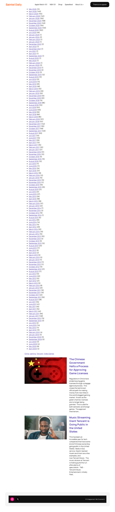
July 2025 (32, 32)
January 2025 (34, 35)
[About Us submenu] (83, 4)
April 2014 (32, 227)
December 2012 (35, 262)
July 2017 (32, 135)
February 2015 (34, 203)
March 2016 (33, 173)
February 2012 (34, 285)
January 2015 (34, 206)
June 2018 (33, 110)
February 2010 (34, 332)
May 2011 (32, 306)
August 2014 (33, 217)
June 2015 (33, 194)
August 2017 (33, 133)
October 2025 (34, 25)
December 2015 (35, 180)
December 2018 (35, 96)
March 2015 (33, 201)
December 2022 (35, 44)
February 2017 (34, 147)
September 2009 (35, 339)
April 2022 (33, 46)
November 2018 (35, 98)
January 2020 (34, 65)
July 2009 (32, 342)
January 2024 (34, 37)
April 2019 (32, 86)
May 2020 (32, 60)
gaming (33, 353)
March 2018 (33, 117)
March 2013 (33, 255)
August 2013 (33, 245)
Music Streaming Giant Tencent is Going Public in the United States (79, 424)
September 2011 (35, 297)
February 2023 (34, 39)
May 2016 (32, 168)
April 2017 (32, 142)
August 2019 (33, 77)
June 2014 (33, 222)
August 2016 (33, 161)
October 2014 (34, 213)
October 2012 (34, 267)
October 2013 (34, 241)
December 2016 (35, 152)
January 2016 (34, 178)
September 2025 (35, 28)
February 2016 (34, 175)
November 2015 (35, 182)
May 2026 (32, 9)
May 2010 (32, 327)
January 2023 (34, 42)
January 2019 (34, 93)
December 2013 (35, 236)
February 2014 (34, 231)
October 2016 (34, 156)
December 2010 (35, 318)
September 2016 (35, 159)
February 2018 (34, 119)
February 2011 (34, 313)
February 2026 (34, 16)
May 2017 (32, 140)
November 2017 (35, 126)
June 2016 (33, 166)
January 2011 (34, 316)
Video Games (49, 353)
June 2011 (32, 304)
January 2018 (34, 121)
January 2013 (34, 260)
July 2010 (32, 323)
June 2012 (33, 276)
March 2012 (33, 283)
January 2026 (34, 18)
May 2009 (32, 346)
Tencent (40, 353)
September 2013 (35, 243)
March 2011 (33, 311)
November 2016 (35, 154)
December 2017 (35, 124)
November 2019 (35, 70)
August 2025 (34, 30)
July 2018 (32, 107)
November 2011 (34, 292)
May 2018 (32, 112)
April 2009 (33, 349)
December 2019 (35, 67)
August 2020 (34, 58)
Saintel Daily (14, 4)
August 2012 (33, 271)
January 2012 (34, 288)
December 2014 (35, 208)
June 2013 (33, 248)
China (27, 353)
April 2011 (32, 309)
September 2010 (35, 320)
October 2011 (34, 295)
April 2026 (33, 11)
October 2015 (34, 185)
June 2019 (33, 82)
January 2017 (34, 149)
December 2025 (35, 21)
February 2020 (34, 63)
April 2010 (32, 330)
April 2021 (32, 53)
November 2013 (35, 238)
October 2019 (34, 72)
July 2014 (32, 220)
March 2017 (33, 145)
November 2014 (35, 210)
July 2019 (32, 79)
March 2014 (33, 229)
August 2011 (33, 299)
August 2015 (33, 189)
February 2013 (34, 257)
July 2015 (32, 192)
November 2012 (35, 264)
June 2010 (33, 325)
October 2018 (34, 100)
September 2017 (35, 131)
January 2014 (34, 234)
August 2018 (33, 105)
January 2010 (34, 335)
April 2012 (32, 281)
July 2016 (32, 164)
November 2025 (35, 23)
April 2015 (32, 199)
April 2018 (32, 114)
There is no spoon (100, 4)
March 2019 (33, 89)
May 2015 (32, 196)
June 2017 (32, 138)
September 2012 (35, 269)
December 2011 (34, 290)
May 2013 (32, 250)
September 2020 (35, 56)
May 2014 (32, 224)
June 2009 (33, 344)
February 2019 (34, 91)
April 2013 (32, 253)
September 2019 (35, 74)
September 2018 (35, 103)
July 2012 (32, 274)
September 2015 (35, 187)
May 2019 (32, 84)
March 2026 (33, 14)
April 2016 (32, 171)
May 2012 (32, 278)
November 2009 (35, 337)
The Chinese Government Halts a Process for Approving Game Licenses (78, 366)
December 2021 (35, 49)
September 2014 (35, 215)
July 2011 (32, 302)
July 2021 (32, 51)
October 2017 (34, 128)
